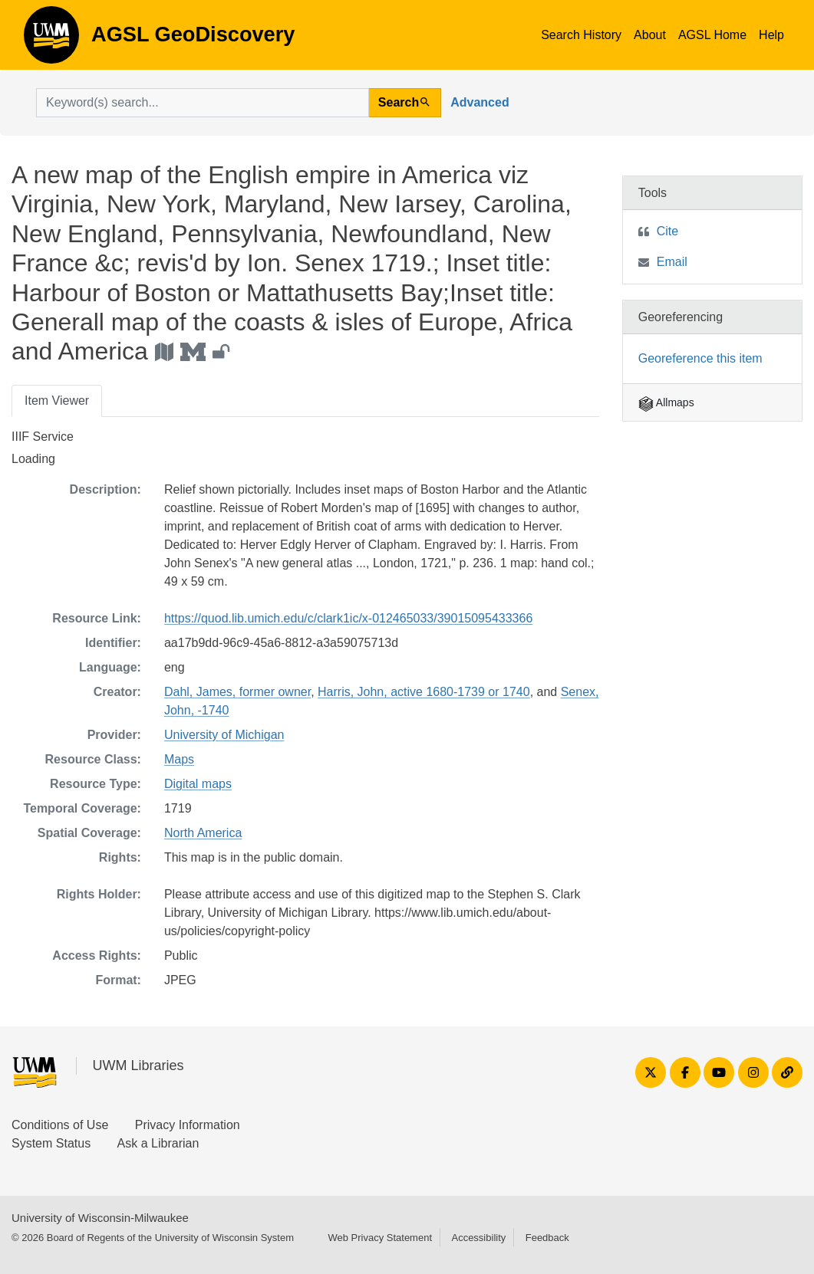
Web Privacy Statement (380, 1237)
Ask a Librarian (158, 1143)
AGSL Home (712, 34)
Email (672, 261)
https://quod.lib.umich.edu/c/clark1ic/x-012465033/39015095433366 (348, 618)
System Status (51, 1143)
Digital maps (198, 783)
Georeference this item (700, 358)
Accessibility (478, 1237)
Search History (581, 34)
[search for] (202, 102)
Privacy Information (187, 1124)
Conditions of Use (60, 1124)
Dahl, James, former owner (237, 691)
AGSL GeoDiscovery (51, 40)
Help (771, 34)
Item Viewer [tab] (57, 400)
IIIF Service (43, 436)
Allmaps (666, 402)
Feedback (547, 1237)
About (650, 34)
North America (203, 832)
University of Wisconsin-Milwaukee (100, 1217)
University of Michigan (224, 734)
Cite (667, 231)
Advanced (479, 102)
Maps (179, 759)
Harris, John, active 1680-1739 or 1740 (424, 691)
